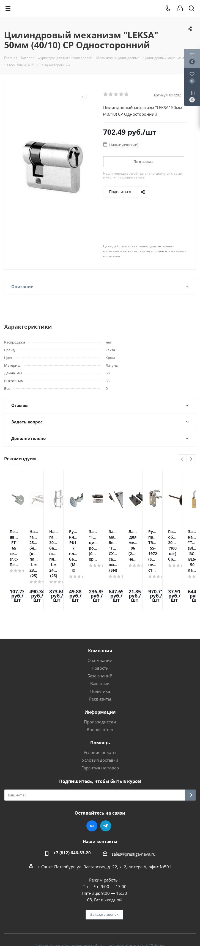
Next (191, 459)
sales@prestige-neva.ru (133, 823)
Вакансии (100, 653)
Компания (100, 620)
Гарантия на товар (100, 737)
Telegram (105, 795)
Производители (100, 691)
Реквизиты (100, 668)
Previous (182, 459)
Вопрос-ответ (100, 699)
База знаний (100, 645)
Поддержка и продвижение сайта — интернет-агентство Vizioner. (100, 915)
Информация (100, 682)
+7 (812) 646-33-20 (72, 822)
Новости (100, 637)
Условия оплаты (100, 722)
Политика (100, 661)
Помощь (100, 712)
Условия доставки (100, 730)
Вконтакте (91, 795)
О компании (100, 630)
